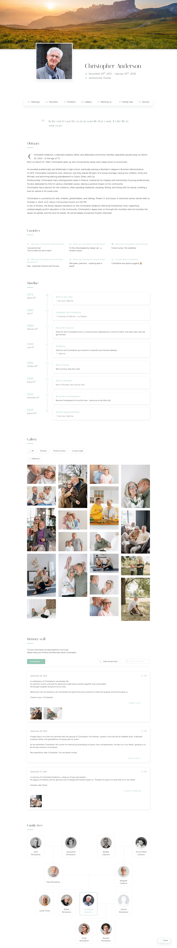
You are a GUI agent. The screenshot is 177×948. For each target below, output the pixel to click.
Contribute (35, 661)
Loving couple (77, 451)
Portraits (43, 451)
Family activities (59, 451)
